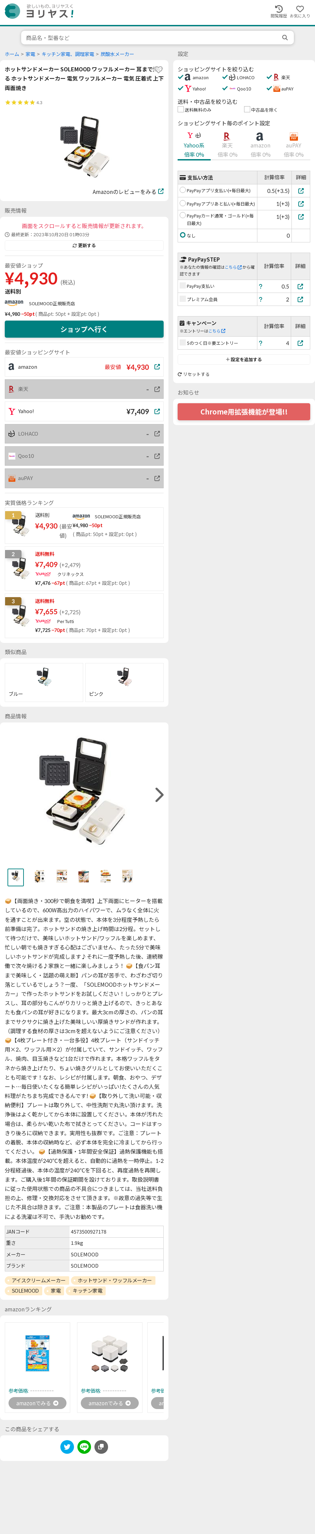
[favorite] (158, 70)
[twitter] (67, 1448)
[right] (158, 795)
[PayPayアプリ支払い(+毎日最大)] (301, 190)
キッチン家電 (87, 1290)
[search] (285, 37)
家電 (30, 54)
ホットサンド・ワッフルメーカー (115, 1280)
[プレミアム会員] (301, 299)
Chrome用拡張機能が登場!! (244, 412)
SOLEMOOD (25, 1290)
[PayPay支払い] (301, 286)
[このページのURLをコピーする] (101, 1447)
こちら (233, 267)
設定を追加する (244, 359)
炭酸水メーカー (117, 54)
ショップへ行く (84, 329)
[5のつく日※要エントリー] (301, 343)
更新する (84, 245)
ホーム (12, 54)
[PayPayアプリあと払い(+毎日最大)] (301, 203)
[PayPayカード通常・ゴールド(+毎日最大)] (301, 216)
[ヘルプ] (260, 286)
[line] (84, 1448)
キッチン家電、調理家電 (68, 54)
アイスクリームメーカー (39, 1280)
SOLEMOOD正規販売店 (52, 303)
